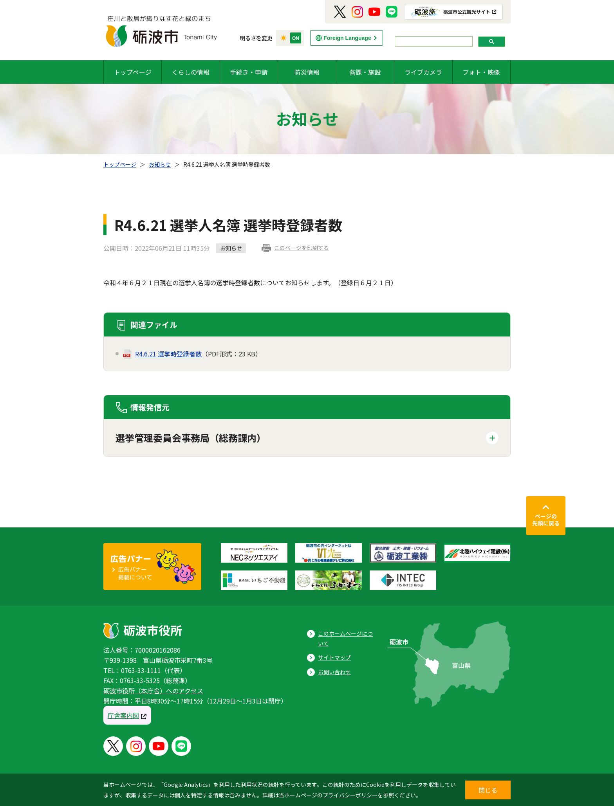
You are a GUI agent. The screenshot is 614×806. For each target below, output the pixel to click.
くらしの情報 (190, 72)
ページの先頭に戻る (546, 519)
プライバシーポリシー (350, 795)
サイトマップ (334, 657)
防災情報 (307, 72)
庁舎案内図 (123, 715)
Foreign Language (347, 38)
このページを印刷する (301, 248)
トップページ (133, 72)
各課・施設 (365, 72)
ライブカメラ (423, 72)
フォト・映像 (481, 72)
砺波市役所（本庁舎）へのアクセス (153, 690)
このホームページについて (345, 638)
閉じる (488, 790)
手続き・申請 (248, 72)
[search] (433, 42)
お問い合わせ (334, 672)
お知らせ (160, 164)
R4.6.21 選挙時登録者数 (168, 353)
